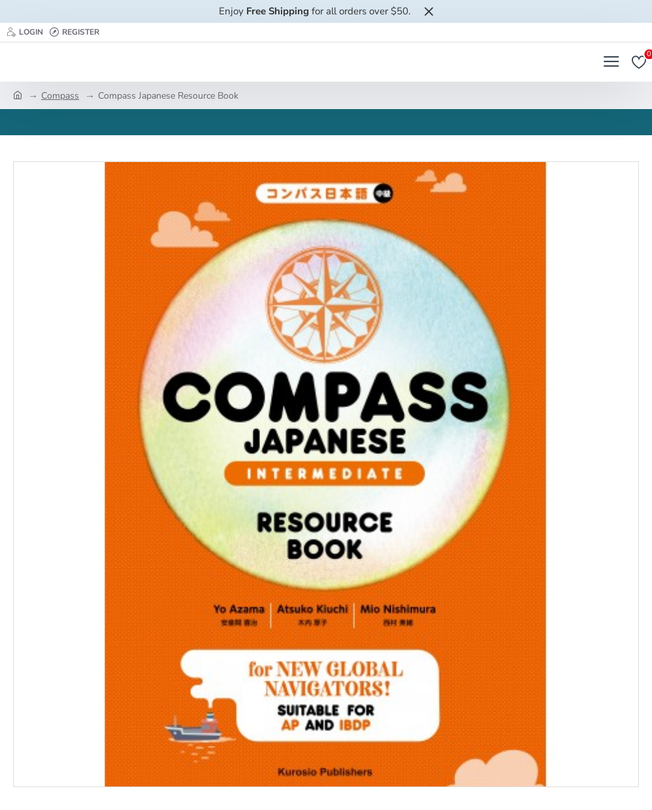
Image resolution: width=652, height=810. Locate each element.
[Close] (428, 11)
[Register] (74, 32)
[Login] (24, 32)
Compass (60, 95)
